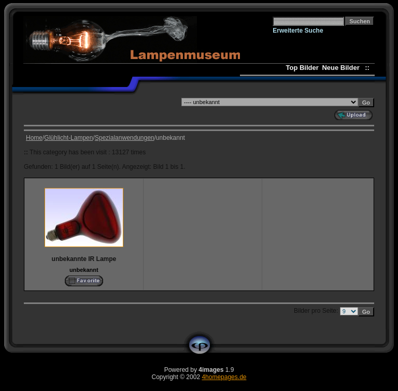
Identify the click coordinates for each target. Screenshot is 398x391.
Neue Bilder (342, 67)
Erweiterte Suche (298, 30)
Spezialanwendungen (124, 137)
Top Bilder (302, 67)
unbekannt (83, 270)
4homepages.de (224, 377)
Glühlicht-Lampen (68, 137)
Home (34, 137)
